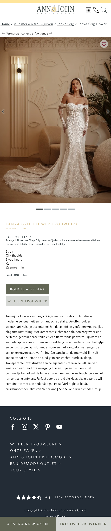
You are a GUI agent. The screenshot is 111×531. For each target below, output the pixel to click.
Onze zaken (24, 450)
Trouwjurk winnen (83, 524)
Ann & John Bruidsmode (39, 457)
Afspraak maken (27, 524)
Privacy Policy (55, 516)
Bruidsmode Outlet (33, 463)
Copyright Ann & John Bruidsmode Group (55, 510)
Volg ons (21, 418)
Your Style (23, 470)
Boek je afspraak (27, 289)
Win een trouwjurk (27, 301)
